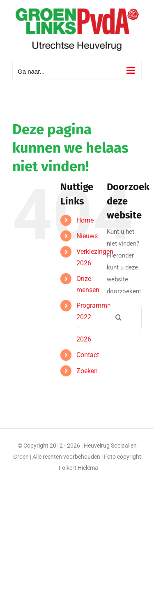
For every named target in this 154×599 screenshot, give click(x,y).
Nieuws (87, 236)
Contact (87, 355)
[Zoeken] (118, 317)
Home (85, 220)
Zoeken (87, 371)
